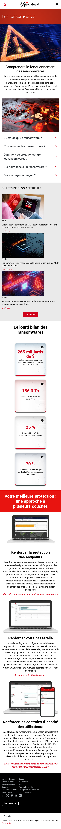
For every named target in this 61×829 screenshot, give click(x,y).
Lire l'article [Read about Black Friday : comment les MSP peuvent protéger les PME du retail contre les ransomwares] (6, 231)
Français (7, 816)
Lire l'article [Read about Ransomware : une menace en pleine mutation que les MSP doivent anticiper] (6, 270)
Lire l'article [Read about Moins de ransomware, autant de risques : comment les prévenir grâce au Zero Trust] (6, 308)
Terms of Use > (7, 823)
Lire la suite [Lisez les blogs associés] (30, 314)
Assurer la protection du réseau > (30, 675)
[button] (57, 4)
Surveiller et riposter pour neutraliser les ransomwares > (30, 594)
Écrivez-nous (10, 803)
